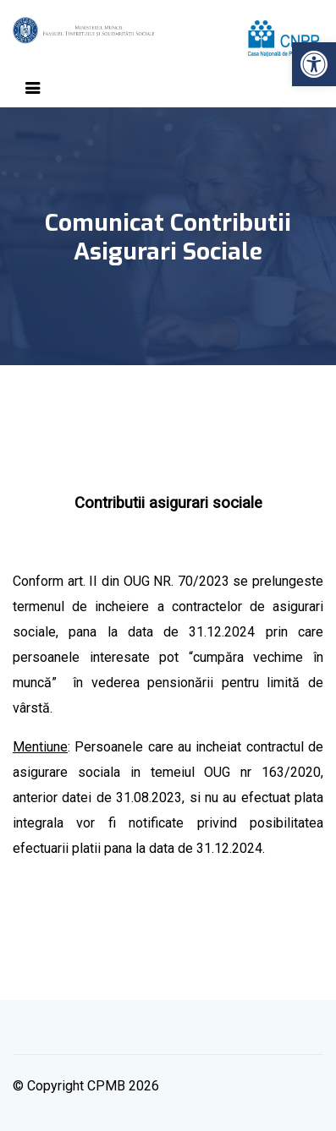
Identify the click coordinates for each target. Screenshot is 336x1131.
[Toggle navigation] (33, 88)
